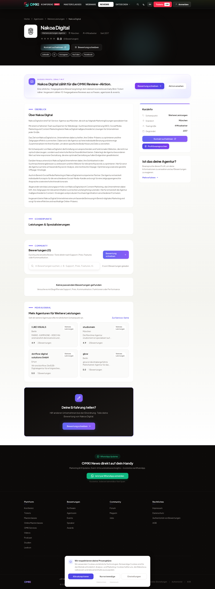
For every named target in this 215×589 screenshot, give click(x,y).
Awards (70, 528)
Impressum (157, 508)
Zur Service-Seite (120, 319)
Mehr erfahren (150, 177)
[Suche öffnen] (137, 4)
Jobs (112, 518)
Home (27, 19)
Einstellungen (134, 577)
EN (150, 4)
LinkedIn (45, 55)
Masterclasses (72, 4)
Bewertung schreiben (87, 47)
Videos (27, 532)
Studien (27, 542)
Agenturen (38, 19)
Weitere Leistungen (56, 19)
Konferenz (50, 4)
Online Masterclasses (33, 523)
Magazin (113, 513)
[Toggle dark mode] (143, 4)
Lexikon (27, 547)
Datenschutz (158, 513)
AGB (154, 523)
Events (70, 518)
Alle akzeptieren (81, 577)
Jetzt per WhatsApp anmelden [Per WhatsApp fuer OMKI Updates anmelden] (107, 476)
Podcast (28, 537)
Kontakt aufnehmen (55, 47)
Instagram (64, 55)
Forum (113, 508)
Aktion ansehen (176, 86)
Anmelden (182, 4)
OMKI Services (30, 528)
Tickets (163, 4)
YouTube (76, 55)
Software (71, 508)
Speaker (70, 523)
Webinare (91, 4)
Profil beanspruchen (156, 146)
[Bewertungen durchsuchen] (64, 267)
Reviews (106, 4)
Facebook (88, 55)
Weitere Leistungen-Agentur (53, 33)
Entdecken (123, 4)
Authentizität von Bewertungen (166, 518)
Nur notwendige (107, 577)
